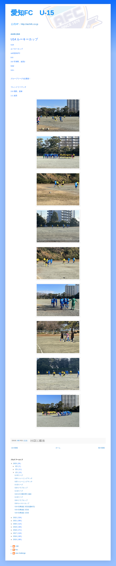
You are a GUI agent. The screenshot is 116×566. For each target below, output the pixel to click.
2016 (15, 536)
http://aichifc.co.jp (29, 24)
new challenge (20, 553)
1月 (16, 472)
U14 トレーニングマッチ (23, 478)
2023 (15, 463)
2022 (15, 517)
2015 (15, 539)
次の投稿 (14, 448)
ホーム (58, 448)
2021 (15, 521)
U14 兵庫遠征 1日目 (22, 513)
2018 (15, 530)
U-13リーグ (19, 475)
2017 (15, 533)
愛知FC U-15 (32, 12)
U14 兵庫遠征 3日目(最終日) (25, 507)
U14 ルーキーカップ (22, 503)
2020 (15, 524)
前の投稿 (101, 448)
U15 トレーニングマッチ (23, 482)
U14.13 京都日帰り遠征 (23, 494)
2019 (15, 527)
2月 (16, 469)
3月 (16, 466)
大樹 (17, 546)
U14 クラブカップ (21, 488)
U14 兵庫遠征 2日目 (22, 510)
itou (16, 550)
